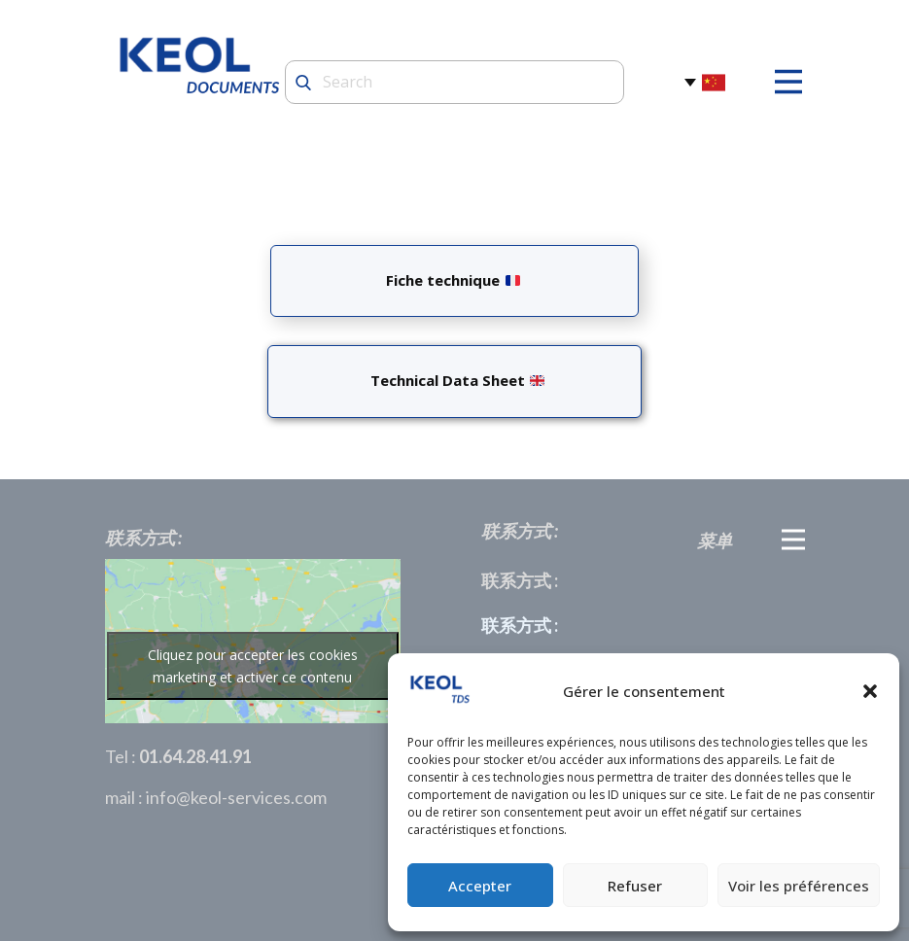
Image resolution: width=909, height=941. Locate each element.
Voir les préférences (798, 885)
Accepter (479, 885)
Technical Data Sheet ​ (453, 380)
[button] (870, 691)
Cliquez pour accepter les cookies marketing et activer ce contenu (253, 665)
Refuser (635, 885)
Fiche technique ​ (452, 280)
